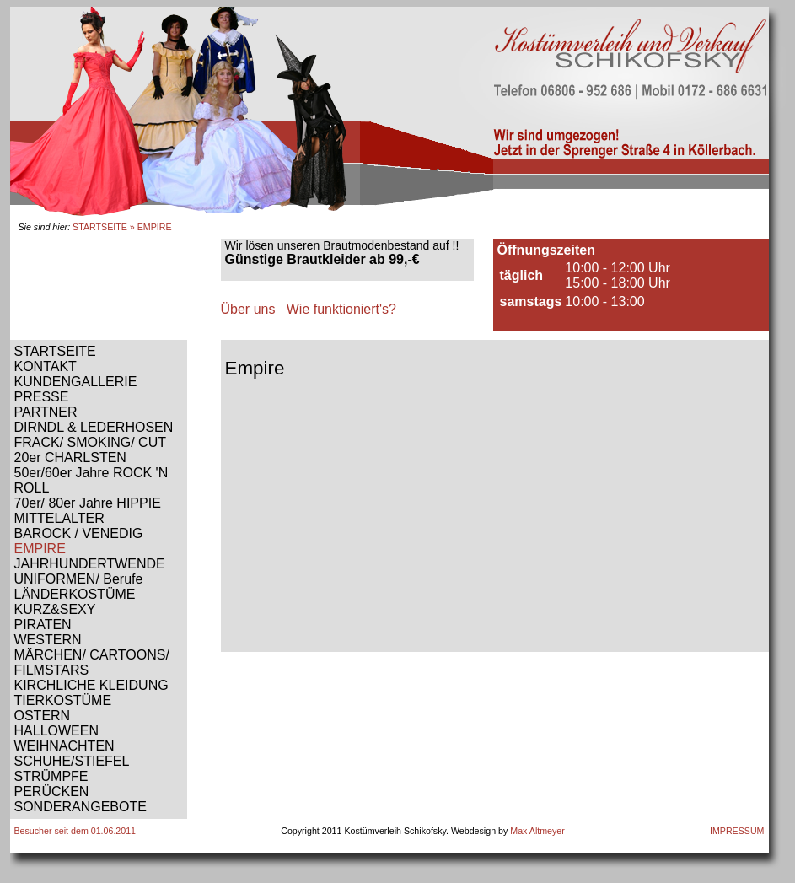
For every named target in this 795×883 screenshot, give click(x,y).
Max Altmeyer (537, 831)
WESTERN (48, 640)
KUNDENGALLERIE (75, 381)
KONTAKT (45, 366)
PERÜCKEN (51, 791)
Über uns (248, 309)
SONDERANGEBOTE (80, 807)
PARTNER (46, 412)
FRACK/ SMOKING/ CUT (90, 442)
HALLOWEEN (56, 731)
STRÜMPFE (51, 776)
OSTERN (42, 715)
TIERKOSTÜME (63, 700)
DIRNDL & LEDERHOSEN (94, 427)
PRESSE (41, 397)
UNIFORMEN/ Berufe (78, 579)
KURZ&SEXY (55, 609)
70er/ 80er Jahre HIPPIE (87, 503)
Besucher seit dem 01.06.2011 (75, 831)
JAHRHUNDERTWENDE (89, 564)
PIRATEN (43, 624)
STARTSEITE (100, 227)
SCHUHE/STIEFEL (72, 761)
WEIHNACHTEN (64, 746)
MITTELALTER (59, 518)
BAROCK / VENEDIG (78, 533)
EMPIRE (40, 548)
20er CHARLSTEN (70, 457)
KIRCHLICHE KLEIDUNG (91, 685)
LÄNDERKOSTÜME (75, 594)
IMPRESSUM (737, 831)
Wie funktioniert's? (341, 309)
